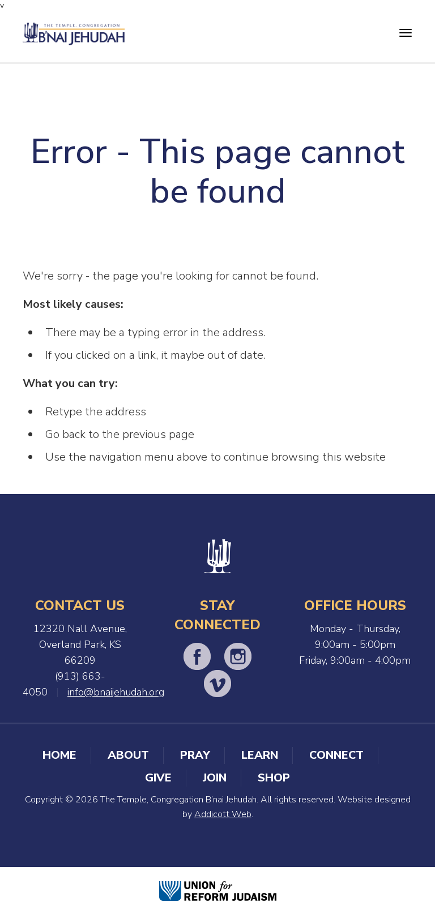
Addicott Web (222, 814)
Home (59, 755)
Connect (336, 755)
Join (215, 777)
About (128, 755)
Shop (274, 777)
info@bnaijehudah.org (115, 692)
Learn (259, 755)
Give (158, 777)
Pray (195, 755)
